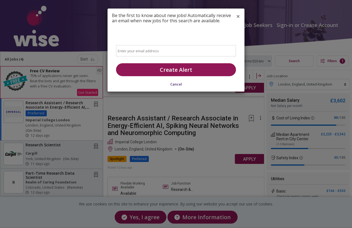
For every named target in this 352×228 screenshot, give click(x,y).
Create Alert (176, 69)
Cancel (176, 84)
